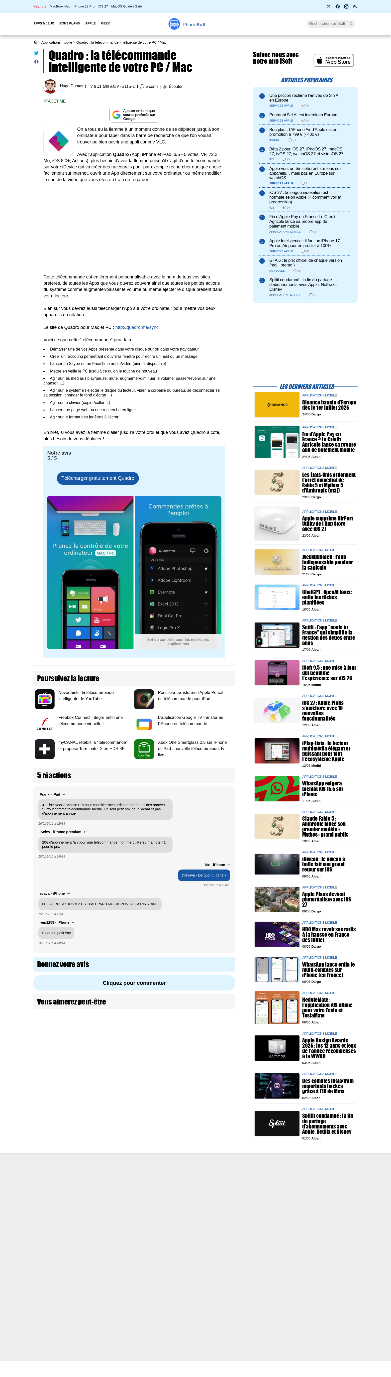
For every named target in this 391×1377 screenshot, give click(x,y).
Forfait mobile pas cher (177, 1189)
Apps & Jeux (43, 23)
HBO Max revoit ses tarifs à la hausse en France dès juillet (329, 934)
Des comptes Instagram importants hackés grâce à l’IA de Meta (328, 1086)
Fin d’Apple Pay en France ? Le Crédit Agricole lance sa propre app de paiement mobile (329, 442)
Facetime (56, 101)
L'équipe (87, 1198)
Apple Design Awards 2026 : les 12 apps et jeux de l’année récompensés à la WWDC (329, 1048)
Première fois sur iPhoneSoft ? (104, 1179)
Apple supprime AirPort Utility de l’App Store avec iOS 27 (327, 524)
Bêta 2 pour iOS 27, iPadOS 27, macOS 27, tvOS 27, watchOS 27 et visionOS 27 (306, 151)
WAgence (245, 1189)
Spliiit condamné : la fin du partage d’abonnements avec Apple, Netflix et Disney (303, 284)
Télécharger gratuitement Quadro (97, 478)
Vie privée (88, 1207)
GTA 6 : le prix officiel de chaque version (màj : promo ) (305, 262)
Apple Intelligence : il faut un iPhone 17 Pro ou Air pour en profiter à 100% (304, 243)
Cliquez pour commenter (134, 983)
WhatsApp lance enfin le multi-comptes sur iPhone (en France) (328, 970)
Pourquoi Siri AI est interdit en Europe (303, 115)
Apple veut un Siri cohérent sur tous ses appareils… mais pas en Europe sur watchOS (305, 173)
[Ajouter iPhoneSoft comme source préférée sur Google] (134, 115)
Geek (105, 23)
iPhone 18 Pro (84, 6)
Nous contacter (171, 1179)
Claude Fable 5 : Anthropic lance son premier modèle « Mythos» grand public (325, 826)
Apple (90, 23)
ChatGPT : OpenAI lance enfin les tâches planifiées (327, 597)
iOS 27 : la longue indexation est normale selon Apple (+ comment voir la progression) (305, 197)
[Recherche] (331, 24)
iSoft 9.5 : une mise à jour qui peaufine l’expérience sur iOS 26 (329, 673)
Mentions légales (93, 1226)
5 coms (152, 86)
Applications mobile (56, 42)
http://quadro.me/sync (137, 327)
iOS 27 (103, 6)
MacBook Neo (60, 6)
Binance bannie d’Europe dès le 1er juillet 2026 (329, 405)
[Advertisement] (134, 225)
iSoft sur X (245, 1198)
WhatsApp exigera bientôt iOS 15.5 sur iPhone (322, 789)
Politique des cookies (97, 1216)
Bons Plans (69, 23)
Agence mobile (249, 1179)
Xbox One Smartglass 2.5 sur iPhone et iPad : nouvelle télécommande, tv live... (192, 748)
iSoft (84, 1189)
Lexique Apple (170, 1207)
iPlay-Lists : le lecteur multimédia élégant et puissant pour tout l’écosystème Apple (326, 751)
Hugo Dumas (71, 86)
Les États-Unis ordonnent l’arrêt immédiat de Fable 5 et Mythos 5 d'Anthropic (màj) (329, 482)
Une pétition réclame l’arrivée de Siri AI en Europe (304, 98)
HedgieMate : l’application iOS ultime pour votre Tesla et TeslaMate (327, 1007)
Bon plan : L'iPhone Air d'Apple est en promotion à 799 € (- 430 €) (303, 132)
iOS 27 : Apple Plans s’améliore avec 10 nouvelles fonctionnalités (323, 710)
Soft (194, 24)
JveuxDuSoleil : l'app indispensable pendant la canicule (327, 562)
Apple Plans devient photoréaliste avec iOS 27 (326, 899)
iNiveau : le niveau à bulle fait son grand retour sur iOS (323, 864)
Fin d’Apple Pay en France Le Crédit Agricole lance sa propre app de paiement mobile (302, 221)
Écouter (176, 86)
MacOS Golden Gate (126, 6)
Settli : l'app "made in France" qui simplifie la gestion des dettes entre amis (328, 635)
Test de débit (169, 1198)
